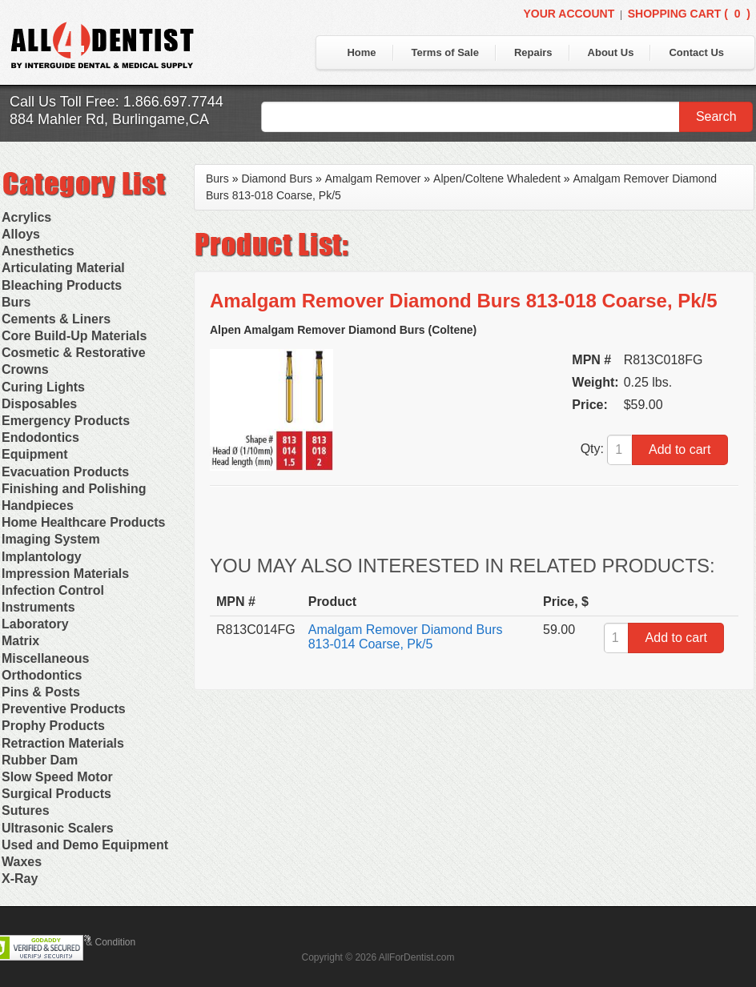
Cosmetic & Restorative (74, 352)
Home (361, 52)
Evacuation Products (65, 472)
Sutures (26, 810)
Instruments (38, 607)
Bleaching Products (62, 285)
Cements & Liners (56, 319)
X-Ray (20, 878)
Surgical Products (56, 793)
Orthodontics (42, 675)
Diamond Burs (276, 178)
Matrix (20, 641)
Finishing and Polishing (74, 489)
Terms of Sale (445, 52)
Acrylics (26, 217)
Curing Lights (43, 387)
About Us (611, 52)
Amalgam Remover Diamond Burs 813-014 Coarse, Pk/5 (405, 637)
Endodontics (40, 437)
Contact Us (696, 52)
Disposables (39, 404)
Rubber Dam (40, 760)
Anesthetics (38, 251)
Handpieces (38, 505)
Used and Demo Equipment (85, 845)
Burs (16, 302)
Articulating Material (63, 268)
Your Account (568, 13)
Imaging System (51, 539)
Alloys (21, 234)
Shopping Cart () (689, 13)
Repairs (533, 52)
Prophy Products (53, 725)
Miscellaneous (45, 658)
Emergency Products (66, 420)
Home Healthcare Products (84, 522)
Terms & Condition (96, 942)
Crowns (25, 369)
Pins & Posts (41, 692)
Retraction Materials (63, 743)
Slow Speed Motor (57, 777)
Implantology (42, 557)
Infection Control (53, 590)
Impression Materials (65, 573)
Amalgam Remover (373, 178)
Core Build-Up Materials (74, 336)
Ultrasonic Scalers (58, 828)
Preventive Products (64, 709)
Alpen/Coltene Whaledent (497, 178)
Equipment (35, 454)
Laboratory (35, 624)
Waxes (22, 862)
